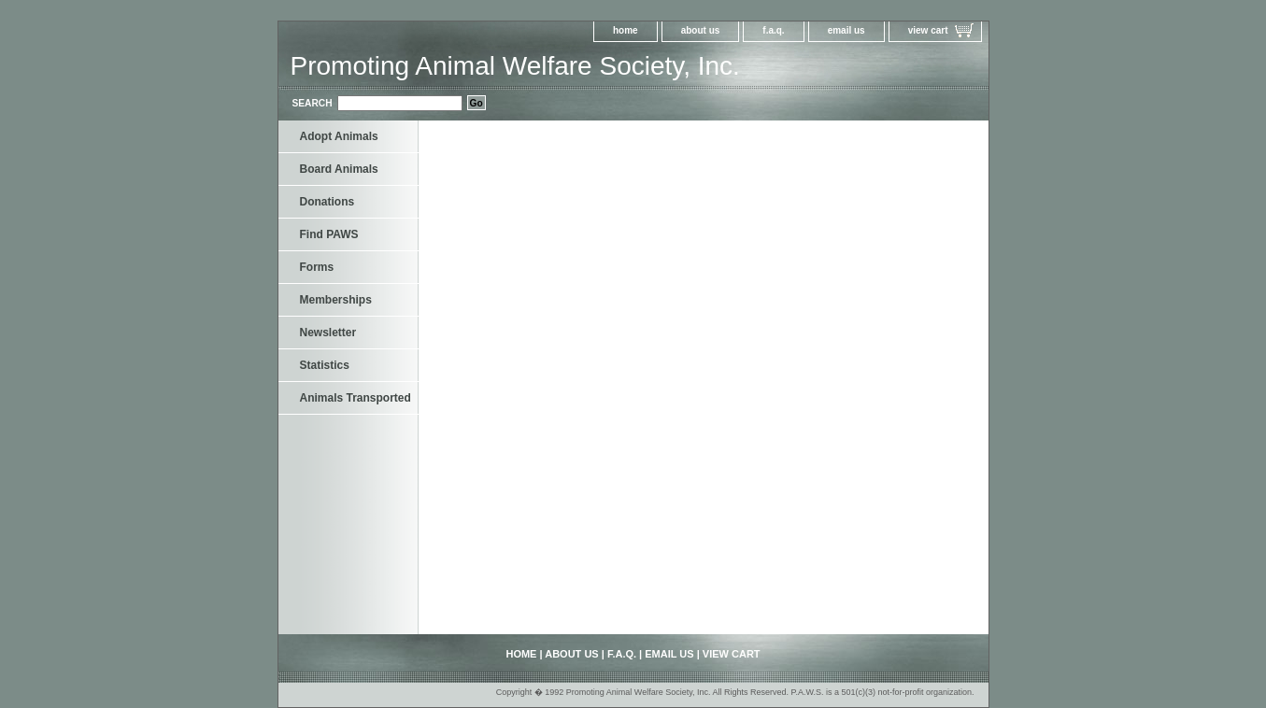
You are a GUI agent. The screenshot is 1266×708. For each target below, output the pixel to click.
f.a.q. (773, 30)
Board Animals (339, 169)
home (625, 30)
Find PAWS (329, 234)
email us (846, 30)
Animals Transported (355, 397)
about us (700, 30)
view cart (928, 30)
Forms (317, 267)
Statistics (324, 365)
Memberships (336, 299)
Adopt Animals (339, 136)
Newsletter (328, 332)
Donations (327, 201)
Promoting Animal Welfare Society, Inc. (515, 65)
